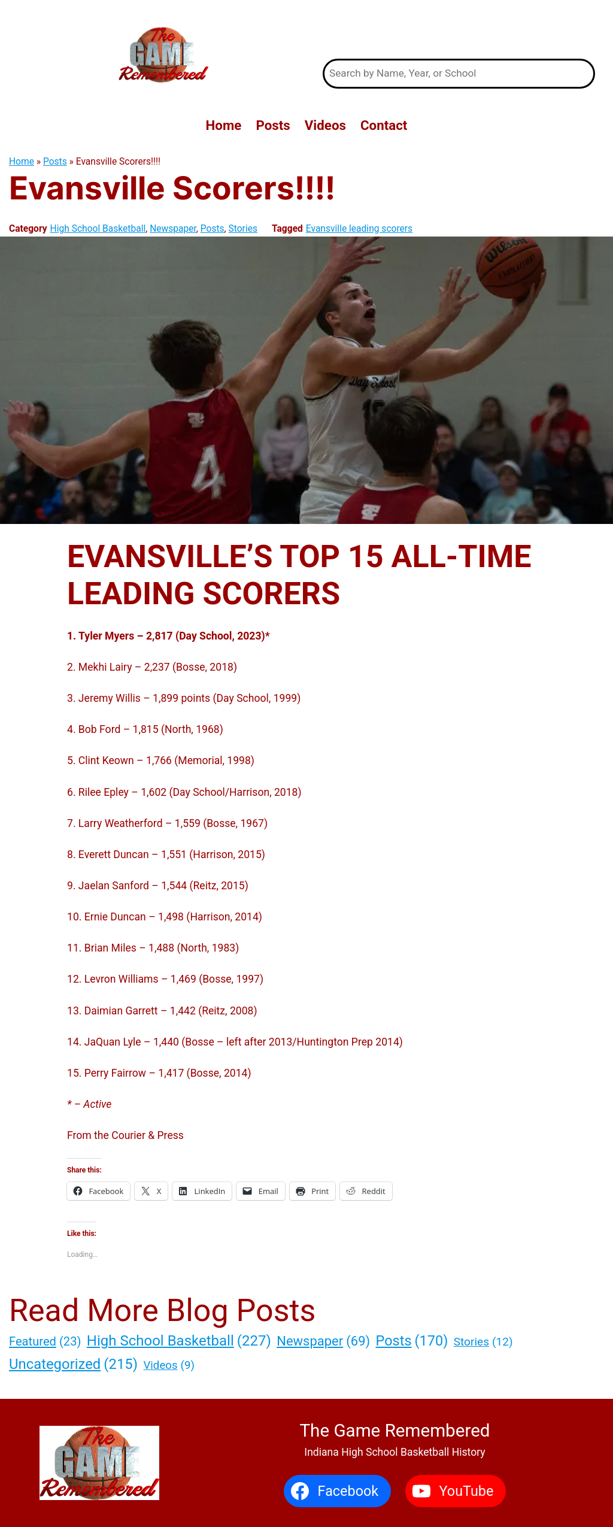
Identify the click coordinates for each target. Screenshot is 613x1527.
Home (21, 161)
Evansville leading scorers (359, 228)
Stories (243, 228)
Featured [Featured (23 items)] (45, 1341)
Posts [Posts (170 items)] (412, 1341)
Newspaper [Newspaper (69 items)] (323, 1341)
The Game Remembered (458, 29)
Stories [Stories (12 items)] (483, 1342)
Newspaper (173, 228)
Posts (55, 161)
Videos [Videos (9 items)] (168, 1366)
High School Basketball (98, 228)
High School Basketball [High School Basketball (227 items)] (179, 1340)
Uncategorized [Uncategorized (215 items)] (73, 1364)
